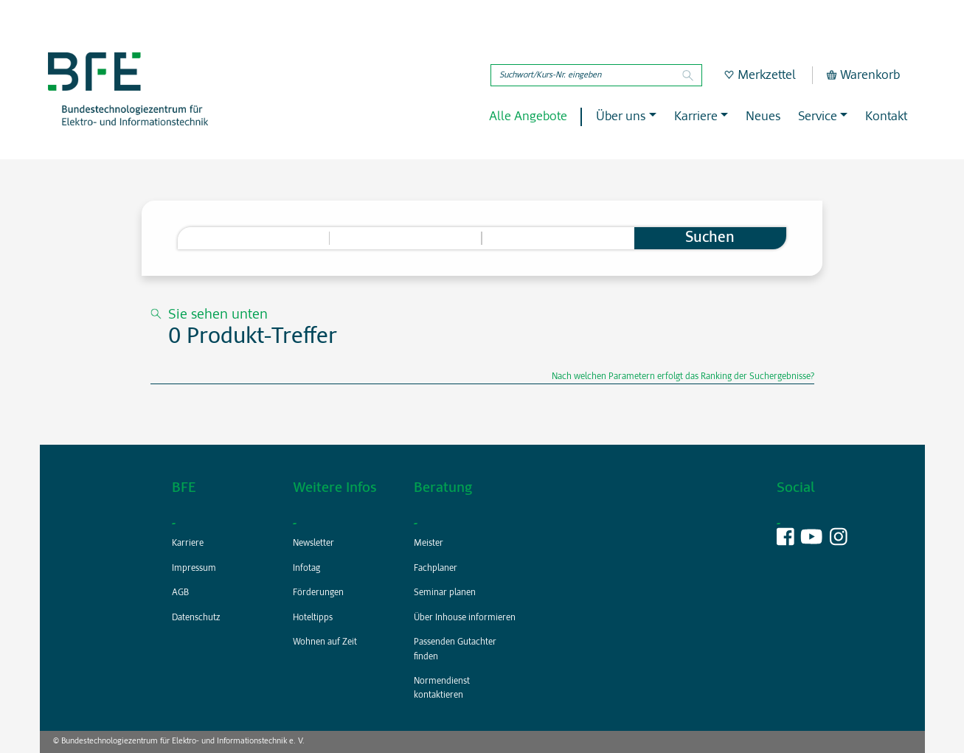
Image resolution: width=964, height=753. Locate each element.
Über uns (620, 117)
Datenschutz (196, 618)
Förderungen (318, 593)
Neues (763, 117)
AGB (180, 593)
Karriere (696, 117)
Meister (428, 543)
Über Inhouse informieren (465, 618)
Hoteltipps (313, 618)
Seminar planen (445, 593)
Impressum (194, 568)
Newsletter (313, 543)
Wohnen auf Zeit (325, 642)
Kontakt (886, 117)
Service (817, 117)
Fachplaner (435, 568)
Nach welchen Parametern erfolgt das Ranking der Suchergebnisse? (683, 376)
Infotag (306, 568)
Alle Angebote (528, 117)
